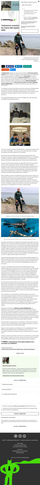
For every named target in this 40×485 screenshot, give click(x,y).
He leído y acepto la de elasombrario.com (18, 406)
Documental (5, 349)
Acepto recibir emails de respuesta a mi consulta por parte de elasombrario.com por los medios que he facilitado (31, 463)
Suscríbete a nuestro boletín (29, 453)
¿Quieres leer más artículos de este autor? (13, 375)
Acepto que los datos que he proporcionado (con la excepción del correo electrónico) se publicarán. (19, 409)
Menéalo (5, 69)
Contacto (20, 449)
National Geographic (29, 349)
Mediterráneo (19, 349)
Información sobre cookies (20, 446)
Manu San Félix (12, 349)
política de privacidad (19, 406)
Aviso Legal (20, 443)
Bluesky (12, 69)
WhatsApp (28, 66)
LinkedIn (19, 66)
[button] (9, 20)
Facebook (10, 66)
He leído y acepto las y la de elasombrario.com (31, 469)
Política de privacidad (20, 445)
